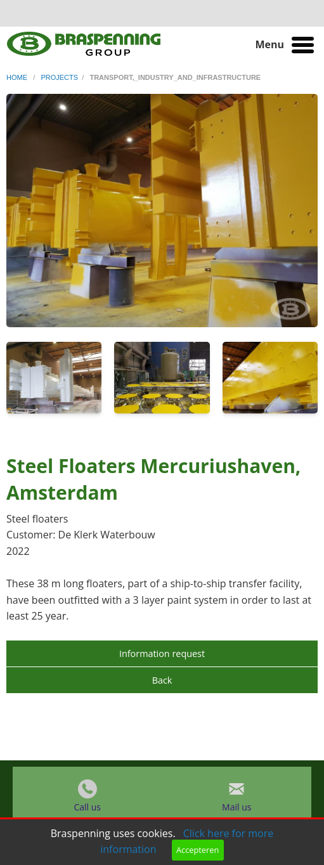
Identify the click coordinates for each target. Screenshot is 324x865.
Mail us (236, 810)
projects (59, 77)
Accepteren (197, 849)
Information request (162, 653)
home (17, 77)
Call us (87, 810)
